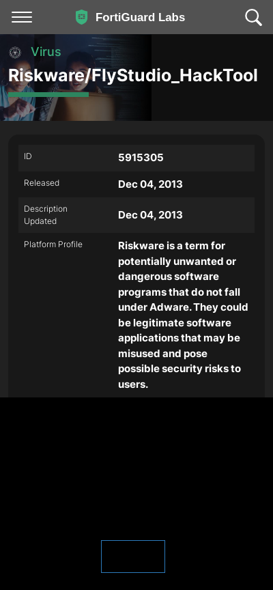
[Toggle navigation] (22, 17)
